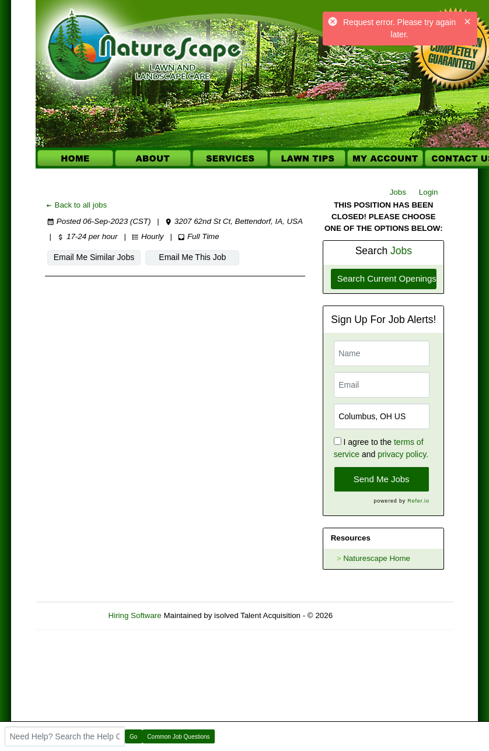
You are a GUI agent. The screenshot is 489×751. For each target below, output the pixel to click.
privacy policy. (403, 454)
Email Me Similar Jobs (90, 257)
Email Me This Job (181, 257)
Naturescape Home (376, 558)
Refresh (367, 615)
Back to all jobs (76, 205)
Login (428, 192)
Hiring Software (135, 615)
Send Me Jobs (382, 479)
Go (133, 737)
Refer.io (418, 501)
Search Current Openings (386, 278)
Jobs (398, 192)
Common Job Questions (178, 737)
